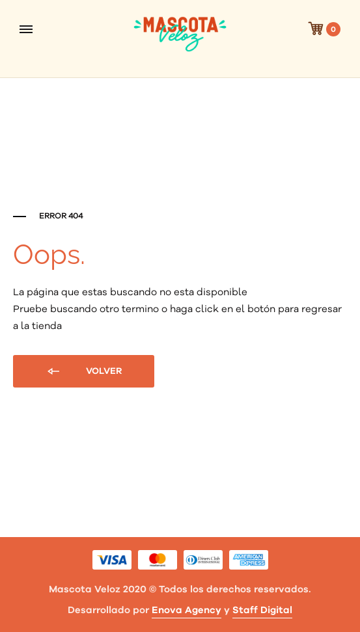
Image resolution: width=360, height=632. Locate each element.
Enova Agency (186, 610)
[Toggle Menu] (26, 29)
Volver (84, 371)
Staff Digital (262, 610)
